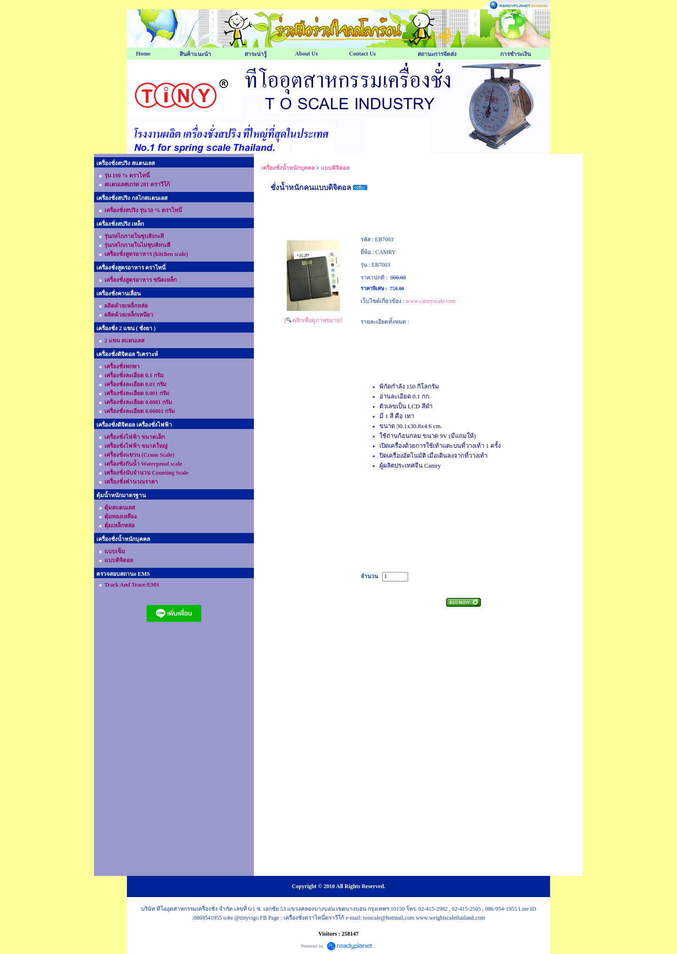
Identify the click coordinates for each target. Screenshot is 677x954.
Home (143, 53)
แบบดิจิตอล (335, 168)
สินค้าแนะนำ (195, 54)
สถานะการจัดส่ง (437, 54)
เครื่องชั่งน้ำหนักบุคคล (288, 168)
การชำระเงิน (515, 54)
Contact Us (362, 53)
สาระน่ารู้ (255, 54)
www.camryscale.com (431, 301)
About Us (306, 53)
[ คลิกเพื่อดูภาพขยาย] (313, 320)
